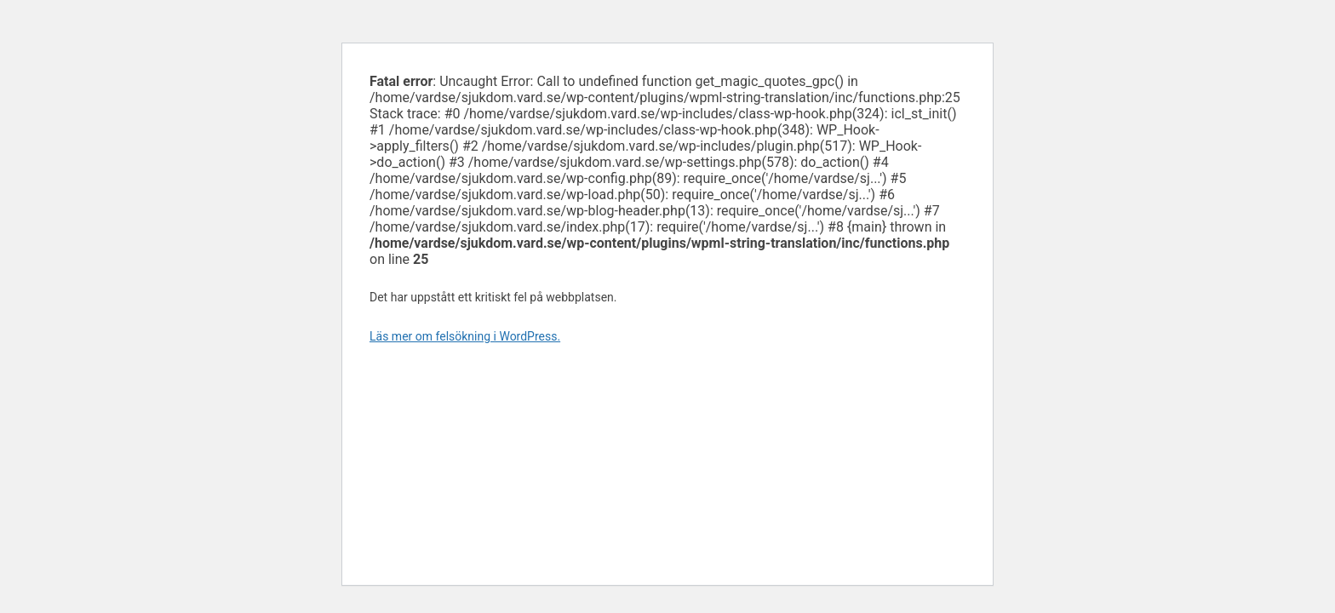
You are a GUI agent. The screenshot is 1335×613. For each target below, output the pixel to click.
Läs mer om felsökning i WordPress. (465, 336)
